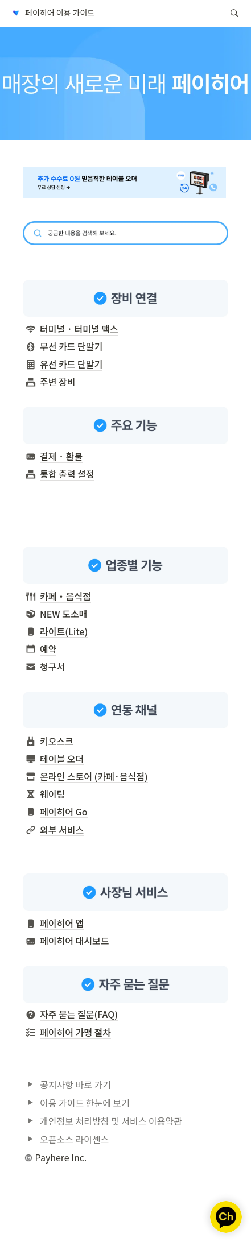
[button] (52, 13)
